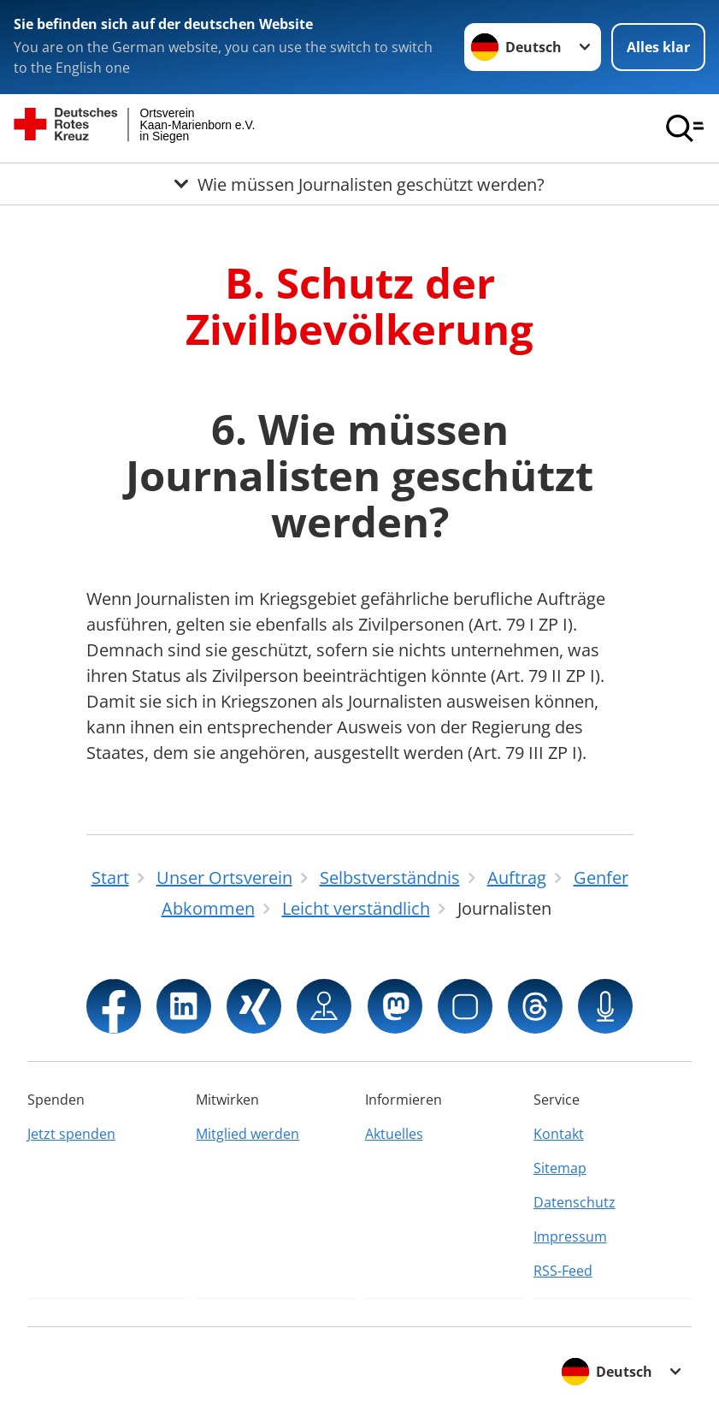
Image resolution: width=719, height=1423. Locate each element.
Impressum (570, 1236)
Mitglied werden (247, 1133)
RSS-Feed (562, 1270)
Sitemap (559, 1168)
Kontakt (558, 1133)
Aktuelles (394, 1133)
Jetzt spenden (71, 1133)
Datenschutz (574, 1202)
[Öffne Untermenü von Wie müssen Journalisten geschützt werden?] (359, 184)
